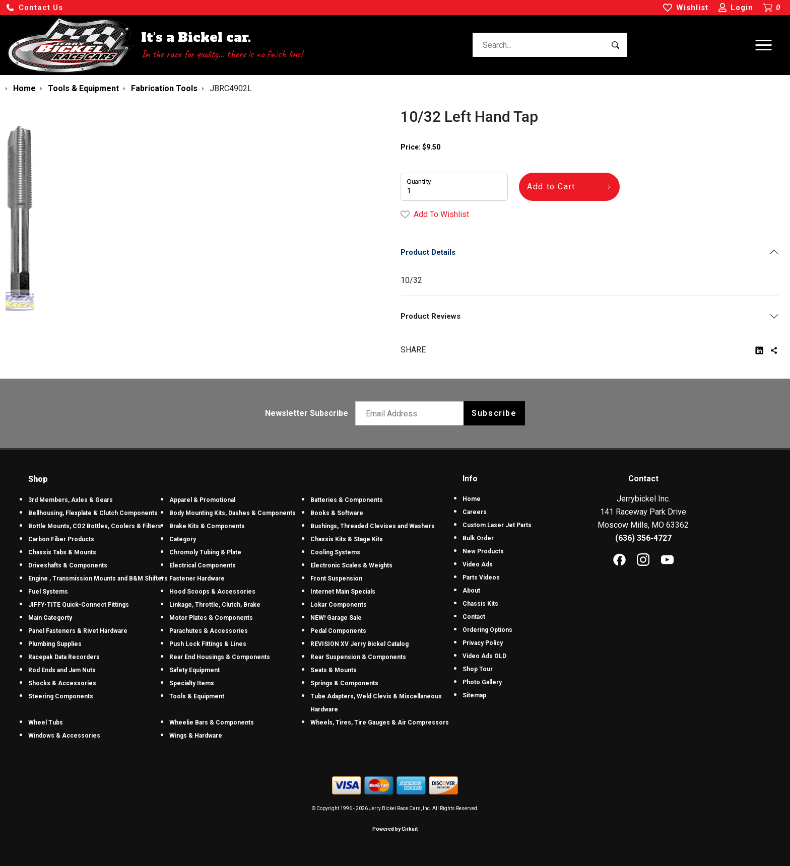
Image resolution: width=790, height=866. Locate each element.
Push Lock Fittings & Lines (207, 643)
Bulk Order (478, 538)
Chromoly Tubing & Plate (205, 552)
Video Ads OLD (484, 656)
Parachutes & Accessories (208, 630)
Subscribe (494, 413)
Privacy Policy (483, 642)
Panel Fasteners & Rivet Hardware (77, 630)
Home (472, 498)
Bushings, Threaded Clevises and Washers (372, 526)
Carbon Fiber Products (61, 539)
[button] (34, 8)
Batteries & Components (346, 499)
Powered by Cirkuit (395, 829)
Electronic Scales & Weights (351, 565)
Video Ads (478, 564)
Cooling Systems (335, 552)
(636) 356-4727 (643, 538)
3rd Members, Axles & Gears (70, 499)
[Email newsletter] (412, 413)
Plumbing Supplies (55, 643)
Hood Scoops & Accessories (212, 591)
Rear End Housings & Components (219, 657)
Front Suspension (336, 578)
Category (182, 539)
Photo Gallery (482, 682)
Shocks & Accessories (62, 683)
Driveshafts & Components (67, 565)
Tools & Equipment (196, 696)
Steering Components (60, 696)
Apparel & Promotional (202, 499)
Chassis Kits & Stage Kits (346, 539)
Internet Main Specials (342, 591)
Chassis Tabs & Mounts (62, 552)
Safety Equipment (194, 670)
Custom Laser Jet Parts (497, 525)
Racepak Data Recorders (64, 657)
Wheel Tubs (45, 722)
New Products (483, 551)
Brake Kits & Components (207, 526)
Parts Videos (481, 577)
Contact (474, 616)
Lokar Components (338, 604)
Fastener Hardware (197, 578)
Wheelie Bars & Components (211, 722)
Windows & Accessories (64, 735)
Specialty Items (191, 683)
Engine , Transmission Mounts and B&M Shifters (98, 578)
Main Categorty (50, 617)
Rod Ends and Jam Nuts (62, 670)
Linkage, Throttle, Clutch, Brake (214, 604)
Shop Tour (478, 669)
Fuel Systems (48, 591)
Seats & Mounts (333, 670)
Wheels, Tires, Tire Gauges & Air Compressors (379, 722)
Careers (475, 512)
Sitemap (474, 695)
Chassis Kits (480, 603)
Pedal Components (338, 630)
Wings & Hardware (195, 735)
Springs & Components (344, 683)
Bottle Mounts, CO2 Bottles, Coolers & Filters (94, 526)
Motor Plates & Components (211, 617)
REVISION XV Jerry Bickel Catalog (359, 643)
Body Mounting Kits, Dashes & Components (232, 513)
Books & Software (336, 513)
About (471, 590)
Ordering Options (487, 629)
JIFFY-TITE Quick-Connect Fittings (78, 604)
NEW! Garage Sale (336, 617)
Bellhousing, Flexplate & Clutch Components (93, 513)
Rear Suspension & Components (358, 657)
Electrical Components (202, 565)
